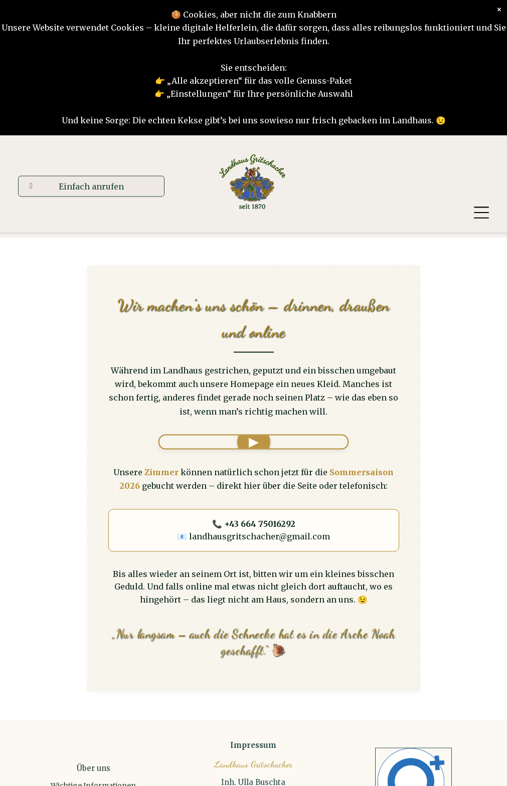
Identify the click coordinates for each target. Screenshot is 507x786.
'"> (253, 441)
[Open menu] (481, 212)
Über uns (93, 768)
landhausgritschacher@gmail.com (259, 536)
